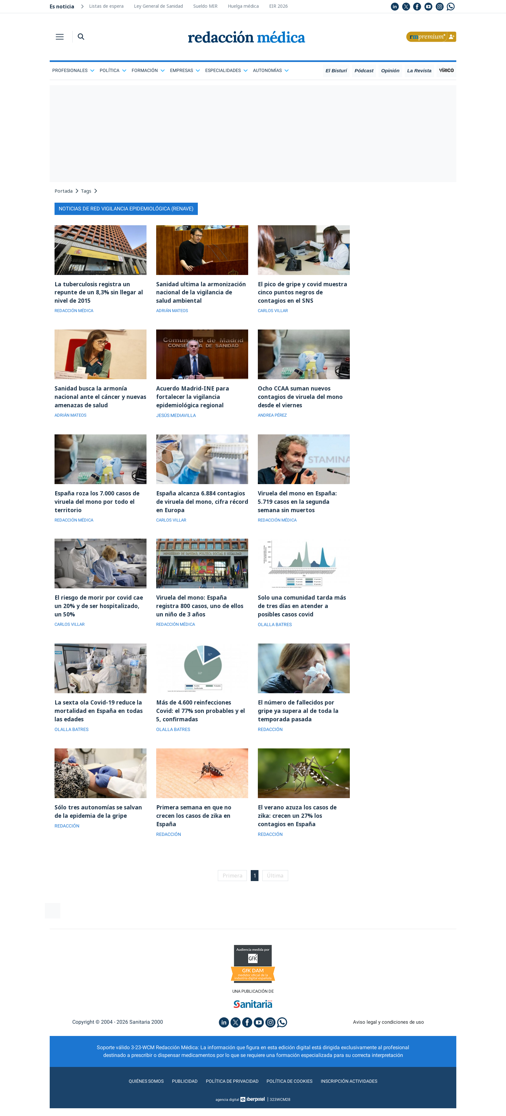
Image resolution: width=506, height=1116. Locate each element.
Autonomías (271, 70)
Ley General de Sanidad (158, 6)
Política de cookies (292, 1089)
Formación (148, 70)
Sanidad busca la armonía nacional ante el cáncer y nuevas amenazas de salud (93, 398)
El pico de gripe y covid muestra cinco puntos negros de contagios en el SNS (303, 293)
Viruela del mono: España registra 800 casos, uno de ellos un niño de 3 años (201, 610)
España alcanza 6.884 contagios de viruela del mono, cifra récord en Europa (201, 504)
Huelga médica (243, 6)
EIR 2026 (278, 6)
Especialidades (226, 70)
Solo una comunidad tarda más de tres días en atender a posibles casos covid (302, 610)
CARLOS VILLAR (274, 312)
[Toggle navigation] (60, 36)
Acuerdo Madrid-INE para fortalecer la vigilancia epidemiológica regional (193, 398)
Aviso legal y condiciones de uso (389, 1030)
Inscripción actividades (356, 1089)
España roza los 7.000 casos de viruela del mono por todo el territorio (98, 504)
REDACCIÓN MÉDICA (76, 312)
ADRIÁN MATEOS (173, 312)
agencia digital (227, 1107)
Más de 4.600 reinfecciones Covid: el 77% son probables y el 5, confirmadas (202, 716)
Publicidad (179, 1089)
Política (113, 70)
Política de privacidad (229, 1089)
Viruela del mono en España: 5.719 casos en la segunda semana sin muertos (298, 504)
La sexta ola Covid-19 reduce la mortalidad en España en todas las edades (100, 716)
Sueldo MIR (205, 6)
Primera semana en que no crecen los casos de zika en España (195, 822)
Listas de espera (106, 6)
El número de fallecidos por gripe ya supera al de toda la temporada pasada (299, 716)
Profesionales (73, 70)
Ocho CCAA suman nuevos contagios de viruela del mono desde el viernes (301, 398)
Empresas (185, 70)
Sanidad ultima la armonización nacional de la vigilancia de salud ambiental (201, 293)
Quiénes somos (138, 1089)
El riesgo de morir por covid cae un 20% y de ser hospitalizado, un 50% (100, 610)
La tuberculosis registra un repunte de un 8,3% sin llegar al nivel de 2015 (100, 293)
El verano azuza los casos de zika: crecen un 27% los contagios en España (298, 822)
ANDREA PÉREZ (274, 418)
